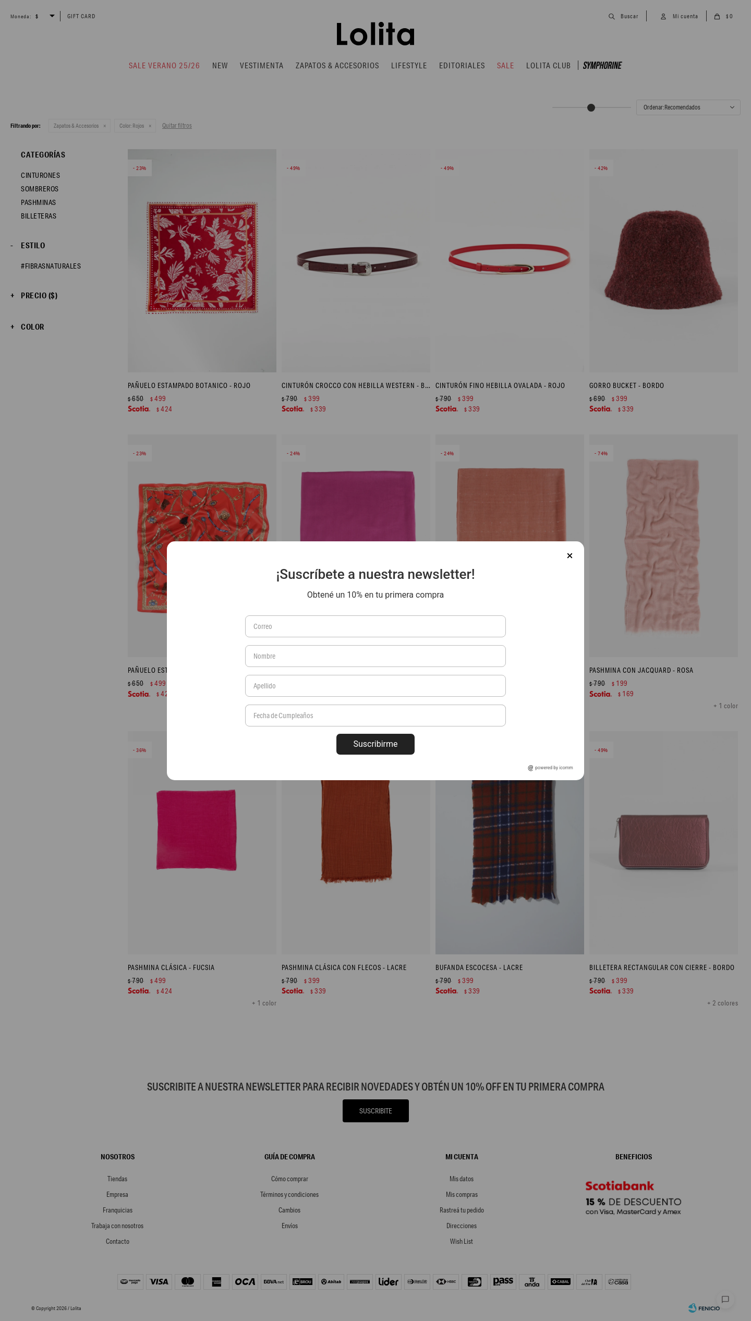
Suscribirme (375, 744)
